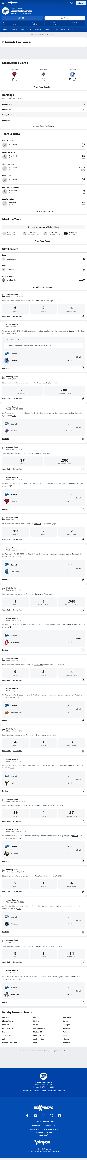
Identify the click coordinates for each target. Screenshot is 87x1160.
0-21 (14, 416)
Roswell (66, 1021)
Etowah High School (43, 1078)
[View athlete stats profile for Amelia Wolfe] (23, 280)
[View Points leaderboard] (64, 269)
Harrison (5, 1032)
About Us (37, 1122)
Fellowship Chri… (8, 1028)
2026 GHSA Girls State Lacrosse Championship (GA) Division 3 (28, 345)
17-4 (12, 486)
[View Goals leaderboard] (64, 259)
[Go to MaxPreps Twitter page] (51, 1116)
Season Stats (17, 316)
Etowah (10, 353)
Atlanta (5, 120)
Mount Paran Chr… (40, 1028)
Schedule (13, 29)
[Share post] (83, 316)
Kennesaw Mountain (9, 1043)
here (57, 227)
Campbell (37, 524)
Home (5, 29)
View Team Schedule (43, 87)
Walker (65, 1032)
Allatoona (37, 946)
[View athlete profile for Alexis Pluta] (43, 187)
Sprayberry (67, 1028)
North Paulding (38, 1039)
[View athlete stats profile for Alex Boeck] (23, 259)
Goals (4, 255)
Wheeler (37, 805)
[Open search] (72, 3)
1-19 (12, 627)
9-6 (18, 697)
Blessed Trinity (7, 1021)
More (70, 29)
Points (4, 265)
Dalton (36, 453)
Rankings (47, 29)
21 (67, 431)
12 (67, 783)
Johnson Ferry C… (8, 1035)
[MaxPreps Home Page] (32, 35)
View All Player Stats (43, 211)
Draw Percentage (8, 276)
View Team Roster (43, 241)
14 (67, 994)
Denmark (37, 301)
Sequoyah (66, 1024)
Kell (35, 735)
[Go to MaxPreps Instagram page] (43, 1116)
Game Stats (6, 316)
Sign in (80, 3)
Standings (37, 29)
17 (67, 494)
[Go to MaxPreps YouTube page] (35, 1116)
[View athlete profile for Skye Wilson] (43, 199)
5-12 (12, 768)
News (63, 29)
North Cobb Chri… (39, 1035)
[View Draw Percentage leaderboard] (64, 280)
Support (43, 1135)
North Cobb (38, 665)
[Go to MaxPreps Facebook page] (60, 1116)
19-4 (19, 838)
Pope (35, 1043)
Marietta (37, 876)
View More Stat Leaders (43, 287)
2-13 (19, 909)
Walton (37, 383)
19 (67, 642)
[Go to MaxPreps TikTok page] (27, 1116)
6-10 (14, 333)
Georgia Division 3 (9, 115)
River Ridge (67, 1017)
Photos (55, 29)
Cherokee (37, 594)
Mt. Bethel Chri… (39, 1032)
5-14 (19, 979)
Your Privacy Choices (43, 1132)
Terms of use (35, 1129)
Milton (35, 1024)
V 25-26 (22, 18)
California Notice (50, 1129)
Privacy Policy (49, 1125)
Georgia (5, 109)
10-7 (19, 556)
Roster (22, 29)
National (5, 104)
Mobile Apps (48, 1122)
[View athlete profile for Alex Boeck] (43, 141)
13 (67, 924)
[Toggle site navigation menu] (3, 3)
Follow (65, 18)
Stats (29, 29)
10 (67, 360)
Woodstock (67, 1043)
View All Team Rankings (43, 125)
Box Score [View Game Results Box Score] (5, 368)
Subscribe (36, 1125)
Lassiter (36, 1017)
